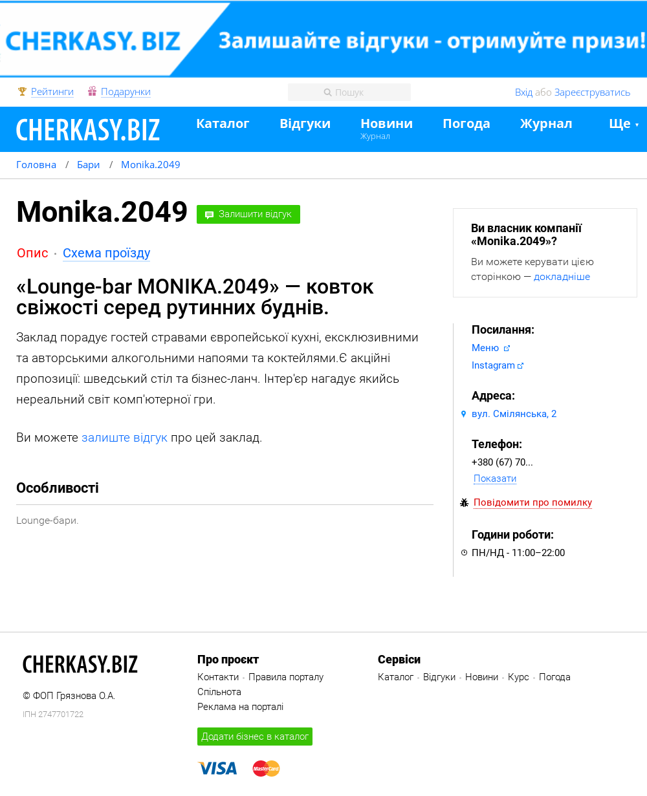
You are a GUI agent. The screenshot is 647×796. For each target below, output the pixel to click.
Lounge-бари (46, 520)
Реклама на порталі (240, 707)
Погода (466, 124)
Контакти (218, 677)
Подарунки (126, 92)
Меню (486, 348)
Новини (386, 124)
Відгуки (305, 124)
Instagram (493, 365)
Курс (518, 677)
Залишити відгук (255, 214)
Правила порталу (286, 677)
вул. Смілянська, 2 (514, 414)
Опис (32, 253)
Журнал (375, 136)
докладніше (562, 276)
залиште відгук (125, 437)
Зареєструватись (592, 91)
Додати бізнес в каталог (255, 736)
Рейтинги (52, 92)
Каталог (223, 124)
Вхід (523, 91)
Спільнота (219, 692)
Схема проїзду (106, 253)
